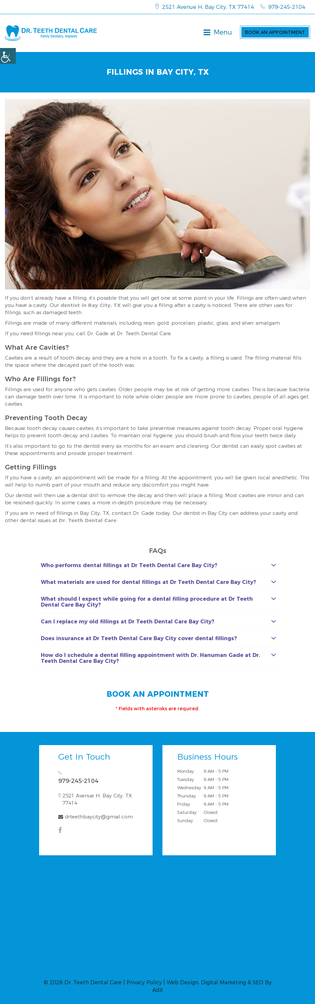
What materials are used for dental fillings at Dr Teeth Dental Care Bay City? (158, 582)
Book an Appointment (275, 32)
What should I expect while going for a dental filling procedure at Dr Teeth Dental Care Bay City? (158, 602)
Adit (157, 990)
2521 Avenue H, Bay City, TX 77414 (204, 7)
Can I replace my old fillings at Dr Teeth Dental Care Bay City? (158, 621)
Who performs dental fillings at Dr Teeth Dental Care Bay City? (158, 565)
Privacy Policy (144, 982)
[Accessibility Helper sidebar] (8, 56)
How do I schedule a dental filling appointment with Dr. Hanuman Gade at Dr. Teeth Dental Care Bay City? (158, 658)
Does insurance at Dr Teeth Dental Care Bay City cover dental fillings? (158, 638)
